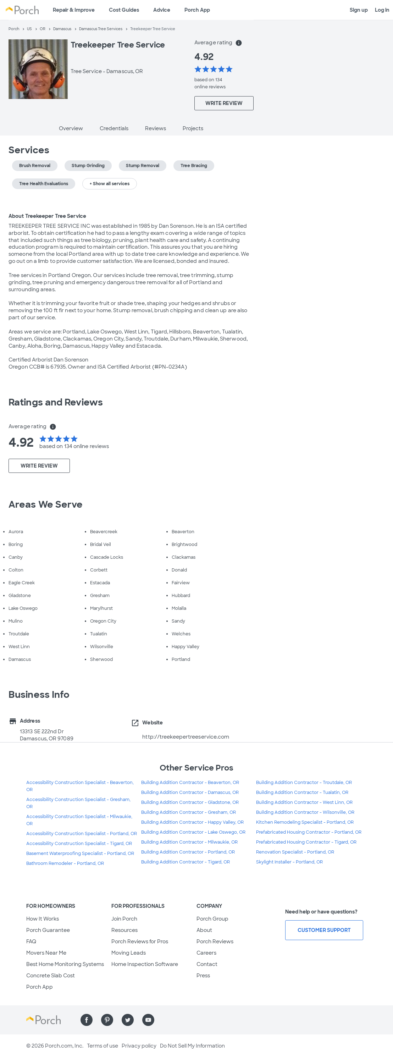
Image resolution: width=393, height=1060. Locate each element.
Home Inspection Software (144, 964)
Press (203, 975)
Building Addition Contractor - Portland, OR (188, 852)
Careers (206, 953)
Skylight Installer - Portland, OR (289, 862)
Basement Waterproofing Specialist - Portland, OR (80, 853)
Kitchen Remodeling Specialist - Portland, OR (305, 822)
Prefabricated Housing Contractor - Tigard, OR (306, 842)
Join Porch (124, 919)
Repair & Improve (74, 10)
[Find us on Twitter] (128, 1020)
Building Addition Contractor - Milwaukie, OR (189, 842)
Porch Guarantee (48, 930)
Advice (161, 10)
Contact (206, 964)
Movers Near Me (46, 953)
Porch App (197, 10)
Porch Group (212, 919)
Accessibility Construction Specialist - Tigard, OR (79, 843)
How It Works (42, 919)
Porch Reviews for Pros (139, 941)
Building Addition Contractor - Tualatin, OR (302, 792)
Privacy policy (139, 1046)
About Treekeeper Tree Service (47, 216)
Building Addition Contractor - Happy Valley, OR (192, 822)
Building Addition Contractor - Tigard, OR (185, 862)
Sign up (359, 10)
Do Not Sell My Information (192, 1046)
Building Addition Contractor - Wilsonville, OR (305, 812)
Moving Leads (128, 953)
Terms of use (102, 1046)
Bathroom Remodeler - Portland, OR (65, 863)
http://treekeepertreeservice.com (185, 737)
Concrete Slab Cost (50, 975)
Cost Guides (124, 10)
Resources (124, 930)
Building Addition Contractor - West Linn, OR (304, 802)
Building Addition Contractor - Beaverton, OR (190, 782)
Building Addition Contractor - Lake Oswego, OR (193, 832)
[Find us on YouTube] (148, 1020)
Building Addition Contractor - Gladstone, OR (190, 802)
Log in (382, 10)
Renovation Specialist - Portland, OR (295, 852)
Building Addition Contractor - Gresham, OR (188, 812)
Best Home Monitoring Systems (65, 964)
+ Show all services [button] (109, 184)
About (204, 930)
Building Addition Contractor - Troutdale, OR (304, 782)
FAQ (31, 941)
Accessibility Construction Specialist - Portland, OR (81, 834)
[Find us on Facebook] (87, 1020)
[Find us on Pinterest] (107, 1020)
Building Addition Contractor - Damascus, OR (190, 792)
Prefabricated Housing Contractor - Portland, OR (308, 832)
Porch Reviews (214, 941)
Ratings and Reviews (56, 402)
